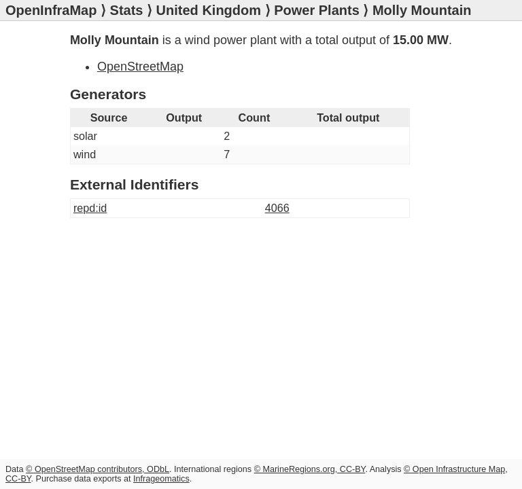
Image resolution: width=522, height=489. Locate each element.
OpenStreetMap (140, 66)
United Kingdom (208, 10)
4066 (277, 208)
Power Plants (317, 10)
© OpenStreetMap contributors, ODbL (97, 469)
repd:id (90, 208)
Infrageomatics (161, 479)
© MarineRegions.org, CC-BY (310, 469)
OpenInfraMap (51, 10)
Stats (126, 10)
